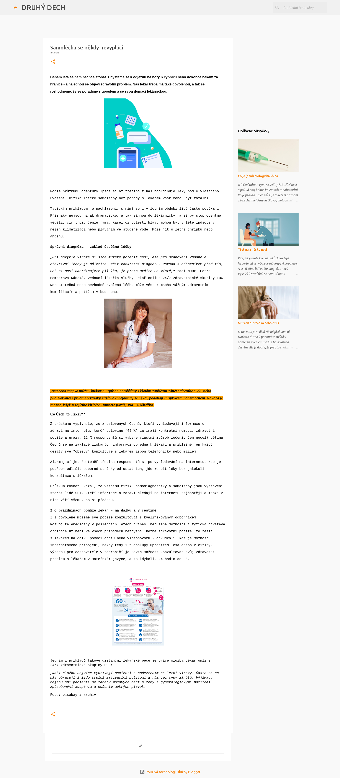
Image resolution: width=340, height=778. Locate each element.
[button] (53, 62)
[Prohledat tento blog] (304, 7)
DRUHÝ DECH (43, 7)
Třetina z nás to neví (252, 249)
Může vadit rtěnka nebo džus (258, 323)
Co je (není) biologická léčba (258, 176)
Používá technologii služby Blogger (170, 772)
